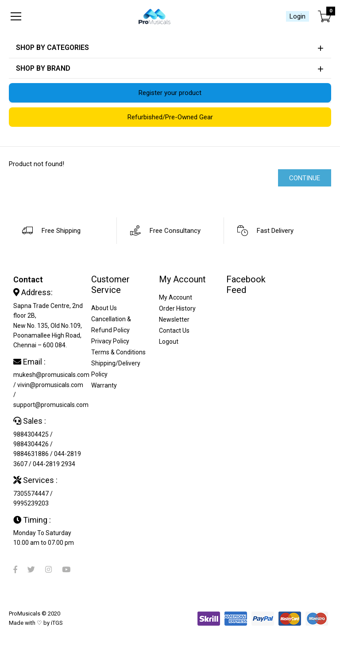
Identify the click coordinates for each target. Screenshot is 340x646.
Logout (168, 341)
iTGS (57, 622)
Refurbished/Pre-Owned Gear (170, 117)
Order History (177, 308)
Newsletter (174, 319)
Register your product (170, 93)
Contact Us (174, 330)
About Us (104, 308)
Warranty (104, 385)
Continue (304, 178)
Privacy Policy (110, 341)
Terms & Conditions (118, 352)
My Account (175, 297)
